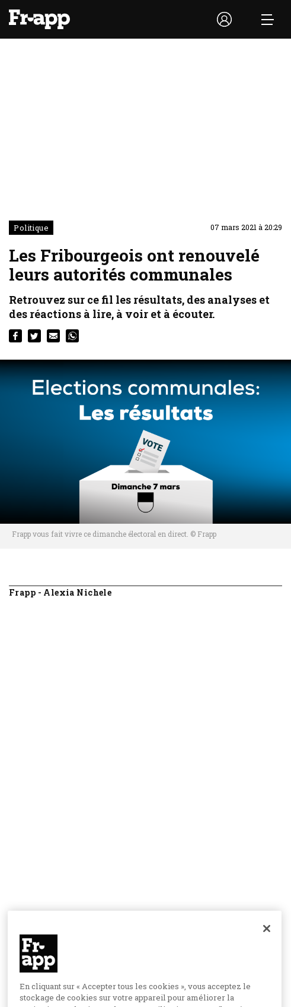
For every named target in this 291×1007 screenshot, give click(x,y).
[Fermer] (267, 940)
